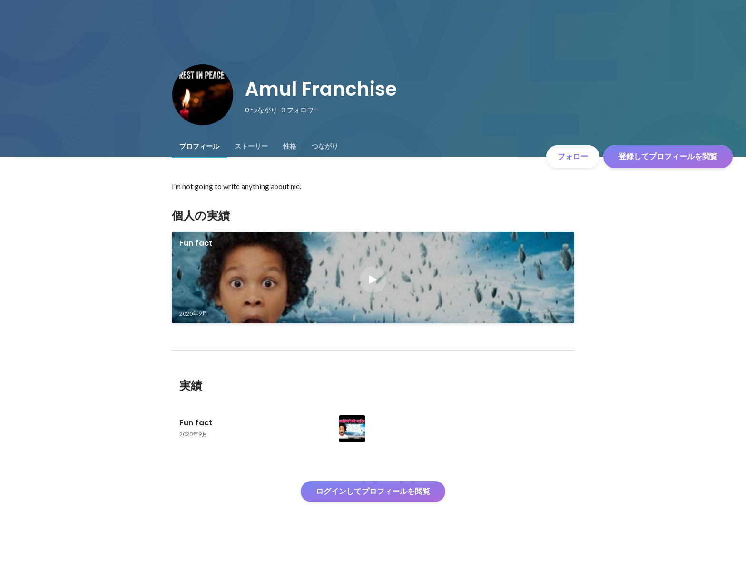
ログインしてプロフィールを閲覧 (373, 491)
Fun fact (196, 243)
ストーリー (251, 146)
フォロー (573, 156)
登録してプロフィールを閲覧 (667, 156)
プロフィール (199, 146)
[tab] (199, 146)
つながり (325, 146)
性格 (289, 146)
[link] (373, 277)
